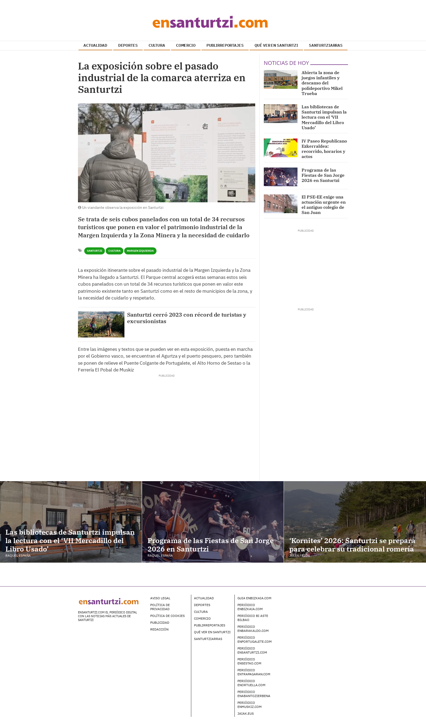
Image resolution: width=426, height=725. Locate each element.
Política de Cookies (167, 616)
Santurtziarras (208, 639)
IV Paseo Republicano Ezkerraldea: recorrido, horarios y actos (324, 148)
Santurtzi (94, 251)
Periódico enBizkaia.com (250, 607)
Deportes (202, 605)
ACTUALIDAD (95, 45)
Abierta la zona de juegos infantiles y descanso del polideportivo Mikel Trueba (322, 83)
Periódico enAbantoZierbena (253, 694)
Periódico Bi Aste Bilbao (252, 618)
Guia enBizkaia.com (254, 598)
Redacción (159, 629)
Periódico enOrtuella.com (251, 683)
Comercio (202, 618)
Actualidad (204, 598)
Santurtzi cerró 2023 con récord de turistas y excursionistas (186, 317)
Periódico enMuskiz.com (249, 705)
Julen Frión (299, 555)
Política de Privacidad (160, 607)
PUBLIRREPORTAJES (225, 45)
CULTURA (157, 45)
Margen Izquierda (140, 251)
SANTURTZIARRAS (326, 45)
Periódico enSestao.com (249, 661)
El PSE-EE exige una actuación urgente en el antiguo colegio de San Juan (324, 204)
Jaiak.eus (245, 713)
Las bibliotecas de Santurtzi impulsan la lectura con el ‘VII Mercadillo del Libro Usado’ (324, 117)
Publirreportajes (209, 625)
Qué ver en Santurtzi (212, 632)
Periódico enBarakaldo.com (253, 629)
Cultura (114, 251)
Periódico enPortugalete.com (254, 639)
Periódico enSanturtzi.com (252, 650)
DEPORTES (128, 45)
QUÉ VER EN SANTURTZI (276, 45)
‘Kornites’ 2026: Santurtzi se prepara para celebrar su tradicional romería (352, 544)
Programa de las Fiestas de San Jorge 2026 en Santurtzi (323, 175)
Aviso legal (160, 598)
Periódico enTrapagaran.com (253, 672)
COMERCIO (186, 45)
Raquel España (18, 555)
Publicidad (159, 622)
